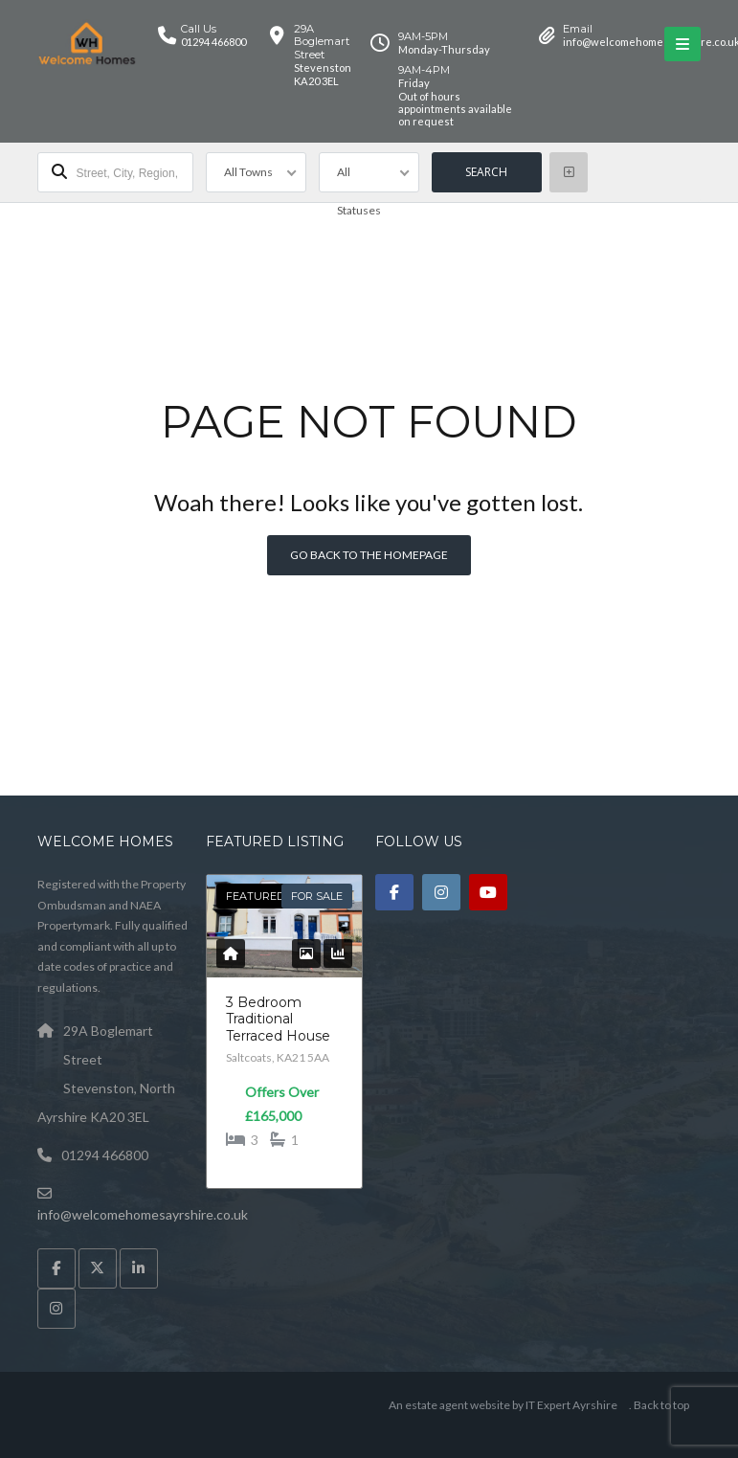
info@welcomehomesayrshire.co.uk (142, 1214)
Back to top (661, 1405)
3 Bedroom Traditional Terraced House (278, 1019)
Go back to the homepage (369, 555)
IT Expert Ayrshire (571, 1405)
